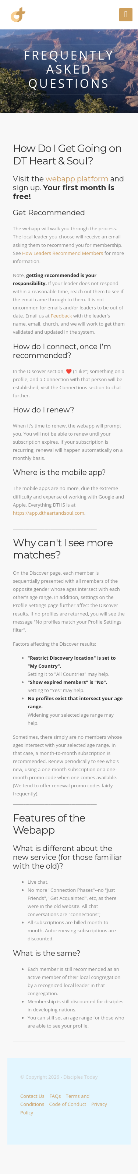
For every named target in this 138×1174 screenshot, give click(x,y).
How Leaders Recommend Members (62, 253)
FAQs (55, 1096)
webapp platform (77, 178)
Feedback (61, 315)
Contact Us (32, 1096)
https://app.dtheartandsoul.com (48, 513)
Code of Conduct (67, 1104)
